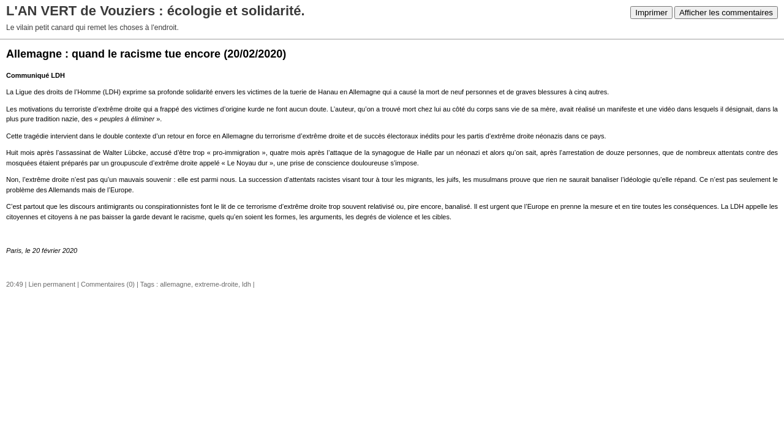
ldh (246, 284)
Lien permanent (52, 284)
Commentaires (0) (108, 284)
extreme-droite (216, 284)
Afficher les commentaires (726, 12)
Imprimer (651, 12)
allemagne (175, 284)
